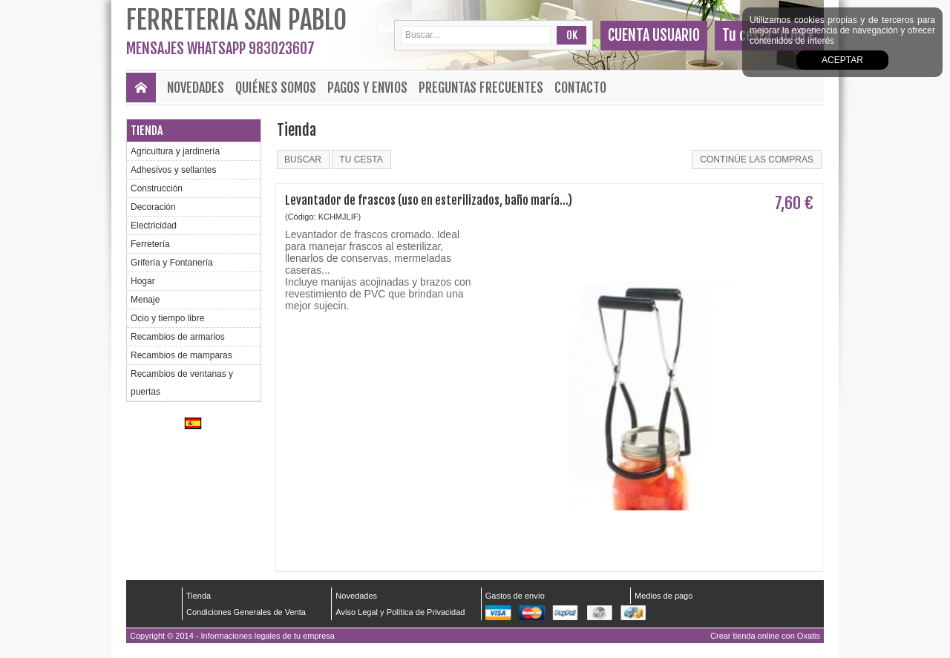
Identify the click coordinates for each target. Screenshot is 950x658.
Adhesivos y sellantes (173, 170)
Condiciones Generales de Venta (246, 612)
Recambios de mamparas (181, 355)
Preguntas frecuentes (481, 87)
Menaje (145, 300)
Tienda (147, 130)
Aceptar (842, 60)
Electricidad (154, 225)
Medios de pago (663, 595)
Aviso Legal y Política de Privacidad (400, 612)
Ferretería (150, 244)
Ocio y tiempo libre (167, 318)
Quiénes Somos (275, 87)
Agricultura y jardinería (175, 151)
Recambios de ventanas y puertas (182, 383)
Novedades (195, 87)
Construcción (157, 188)
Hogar (143, 281)
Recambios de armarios (178, 337)
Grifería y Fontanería (172, 262)
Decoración (153, 207)
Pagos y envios (367, 87)
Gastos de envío (515, 595)
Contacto (580, 87)
